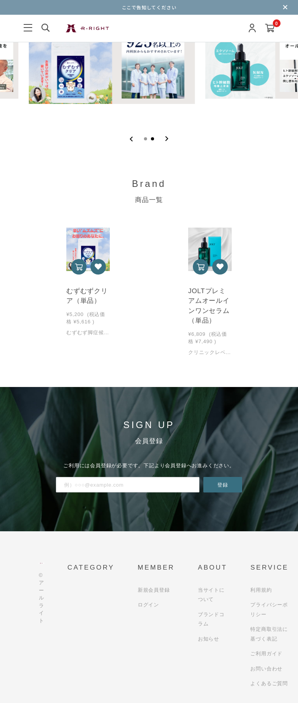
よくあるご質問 (269, 683)
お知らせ (208, 639)
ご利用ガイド (266, 653)
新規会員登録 (154, 590)
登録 (222, 485)
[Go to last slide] (131, 139)
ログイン (148, 605)
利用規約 (261, 590)
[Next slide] (167, 139)
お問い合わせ (266, 669)
